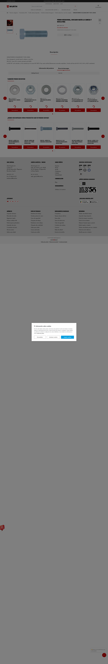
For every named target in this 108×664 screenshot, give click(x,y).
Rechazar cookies (53, 337)
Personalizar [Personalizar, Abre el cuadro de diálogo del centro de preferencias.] (40, 337)
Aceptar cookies (67, 337)
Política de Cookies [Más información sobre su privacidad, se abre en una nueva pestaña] (40, 333)
